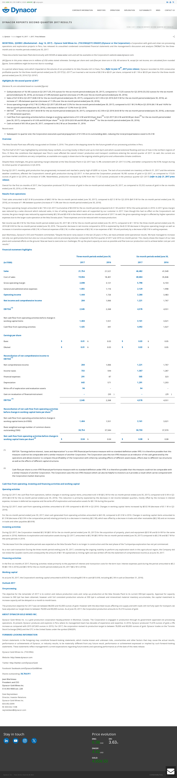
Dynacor (7, 36)
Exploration (129, 10)
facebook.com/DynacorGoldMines (27, 668)
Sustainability (145, 10)
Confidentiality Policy (156, 775)
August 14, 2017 (22, 36)
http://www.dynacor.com (21, 657)
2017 (133, 27)
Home (129, 27)
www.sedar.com (65, 55)
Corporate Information (82, 10)
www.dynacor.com (125, 55)
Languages (38, 2)
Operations (115, 10)
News (158, 10)
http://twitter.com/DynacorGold (24, 662)
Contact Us (170, 10)
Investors (101, 10)
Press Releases (40, 36)
